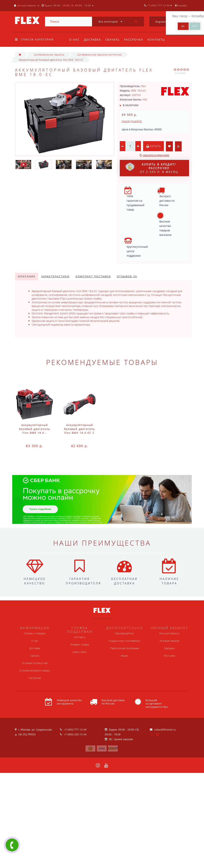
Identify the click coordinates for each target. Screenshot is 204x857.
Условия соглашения (34, 663)
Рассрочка (133, 39)
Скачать (112, 39)
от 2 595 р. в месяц (151, 168)
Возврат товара (79, 644)
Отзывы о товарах (35, 633)
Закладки (169, 648)
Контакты (156, 39)
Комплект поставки (93, 276)
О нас (74, 39)
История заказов (169, 641)
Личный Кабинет (169, 633)
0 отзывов (180, 73)
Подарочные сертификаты (124, 641)
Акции (124, 655)
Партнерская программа (124, 648)
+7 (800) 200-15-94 (75, 734)
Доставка (92, 39)
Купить (153, 146)
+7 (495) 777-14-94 (75, 729)
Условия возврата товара (34, 670)
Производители (124, 633)
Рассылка (169, 655)
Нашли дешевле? (132, 121)
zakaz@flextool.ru (165, 729)
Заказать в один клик (156, 155)
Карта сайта (79, 652)
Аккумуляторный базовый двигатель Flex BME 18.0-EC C (79, 429)
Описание (26, 276)
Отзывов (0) (127, 276)
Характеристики (55, 276)
